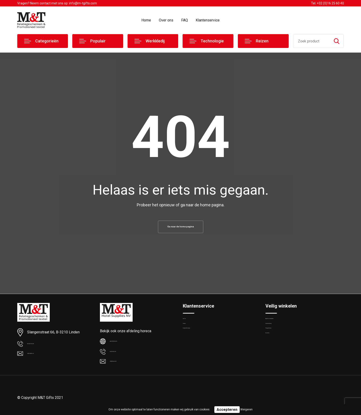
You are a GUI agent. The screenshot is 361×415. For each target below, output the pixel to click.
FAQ (184, 20)
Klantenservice (208, 20)
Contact (189, 334)
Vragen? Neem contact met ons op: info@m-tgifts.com (57, 3)
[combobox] (311, 41)
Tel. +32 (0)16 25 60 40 (327, 3)
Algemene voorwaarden (283, 324)
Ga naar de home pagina (180, 228)
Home (146, 20)
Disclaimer (273, 354)
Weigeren (246, 409)
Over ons (166, 20)
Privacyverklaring (278, 344)
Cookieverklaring (277, 334)
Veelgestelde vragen (198, 344)
